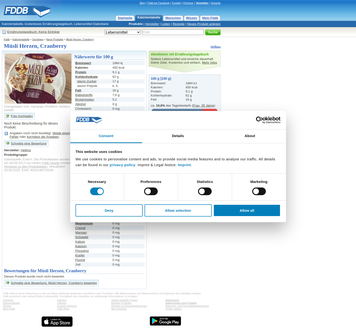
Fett (78, 90)
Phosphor (82, 251)
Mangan (81, 232)
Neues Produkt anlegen (204, 24)
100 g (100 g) (161, 78)
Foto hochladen (22, 116)
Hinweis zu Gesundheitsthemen (129, 305)
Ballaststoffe (84, 95)
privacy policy (122, 165)
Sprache (216, 2)
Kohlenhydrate (86, 77)
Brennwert (83, 63)
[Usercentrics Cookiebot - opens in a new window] (259, 120)
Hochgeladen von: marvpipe (24, 106)
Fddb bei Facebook (158, 2)
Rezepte (179, 24)
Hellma (216, 46)
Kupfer (80, 255)
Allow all (247, 210)
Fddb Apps (63, 308)
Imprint (184, 165)
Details (9, 110)
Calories (61, 303)
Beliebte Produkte (121, 303)
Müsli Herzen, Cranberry (80, 39)
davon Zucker (87, 81)
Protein (80, 72)
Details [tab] (178, 136)
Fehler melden (173, 308)
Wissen (191, 18)
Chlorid (80, 228)
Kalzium (81, 246)
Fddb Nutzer (50, 163)
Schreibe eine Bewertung (29, 143)
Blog (142, 2)
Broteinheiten (84, 99)
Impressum (172, 300)
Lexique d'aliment (67, 305)
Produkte (136, 24)
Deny (109, 210)
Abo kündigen (119, 308)
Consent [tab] (106, 136)
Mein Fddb (210, 18)
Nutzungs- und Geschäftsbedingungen (187, 305)
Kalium (80, 241)
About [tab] (250, 136)
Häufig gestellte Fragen (124, 300)
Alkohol (80, 104)
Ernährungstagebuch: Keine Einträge (33, 32)
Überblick (8, 300)
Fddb (7, 39)
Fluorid (80, 260)
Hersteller (152, 24)
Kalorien (61, 300)
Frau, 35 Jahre (203, 105)
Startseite (125, 18)
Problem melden (57, 106)
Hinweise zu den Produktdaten (25, 166)
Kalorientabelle (148, 17)
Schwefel (81, 237)
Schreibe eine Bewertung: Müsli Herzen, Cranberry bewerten (54, 283)
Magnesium (84, 223)
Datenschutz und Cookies (181, 303)
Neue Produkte (54, 39)
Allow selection (178, 210)
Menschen (173, 18)
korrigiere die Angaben (43, 137)
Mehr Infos (209, 62)
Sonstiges (38, 39)
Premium (188, 2)
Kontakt (176, 2)
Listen (166, 24)
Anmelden (202, 2)
